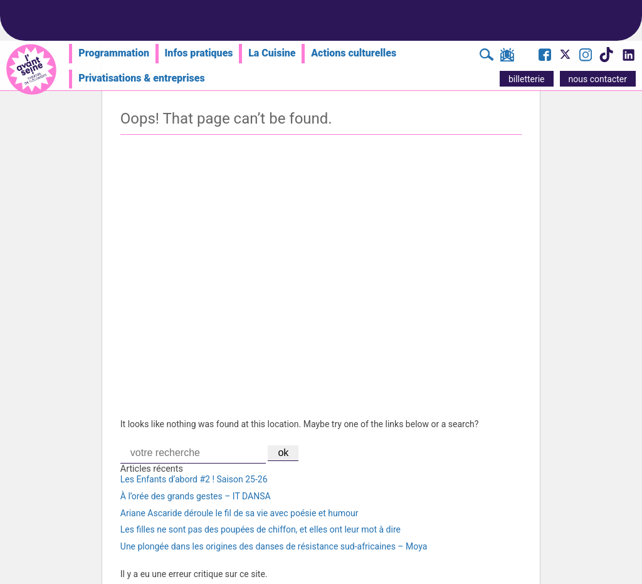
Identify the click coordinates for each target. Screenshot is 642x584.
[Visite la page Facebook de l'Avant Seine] (545, 56)
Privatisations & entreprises (141, 78)
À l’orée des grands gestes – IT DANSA (195, 496)
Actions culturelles (353, 53)
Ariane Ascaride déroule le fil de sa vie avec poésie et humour (239, 513)
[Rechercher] (487, 56)
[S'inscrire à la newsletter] (506, 57)
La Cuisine (271, 53)
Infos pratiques (199, 53)
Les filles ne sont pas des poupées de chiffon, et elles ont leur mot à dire (260, 529)
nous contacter (598, 79)
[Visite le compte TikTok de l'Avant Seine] (606, 58)
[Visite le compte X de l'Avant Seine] (565, 58)
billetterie (526, 79)
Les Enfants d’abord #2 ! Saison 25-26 (194, 479)
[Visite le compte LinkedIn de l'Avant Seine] (628, 58)
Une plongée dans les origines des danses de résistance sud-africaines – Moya (273, 546)
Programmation (113, 53)
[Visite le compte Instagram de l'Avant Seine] (585, 56)
